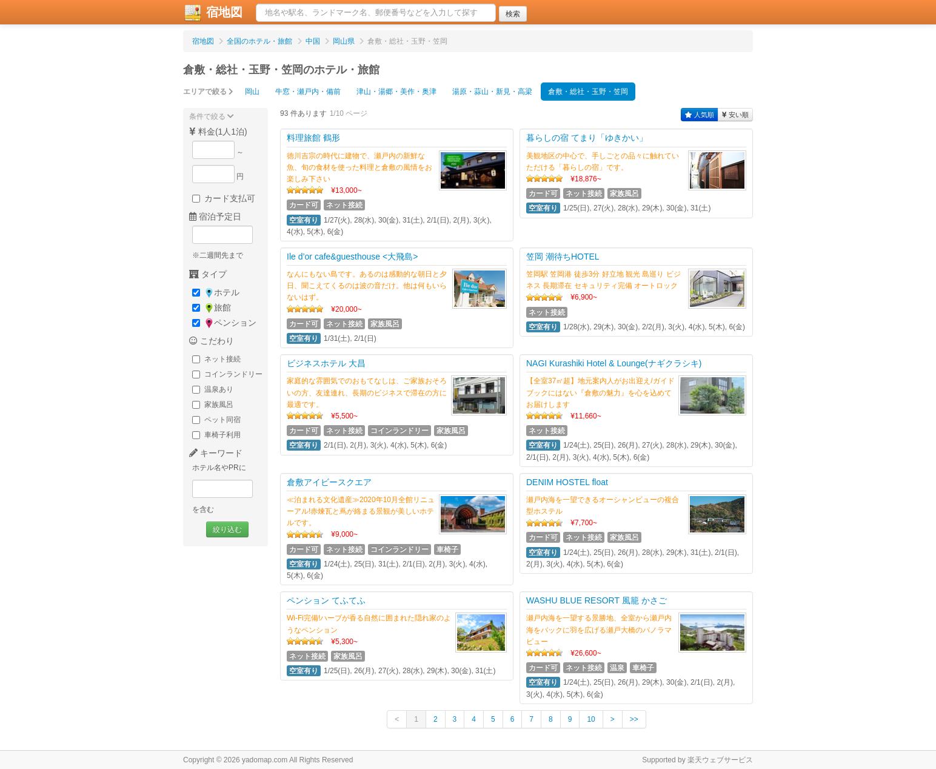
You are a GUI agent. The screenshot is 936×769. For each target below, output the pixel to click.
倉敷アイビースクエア (329, 482)
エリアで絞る (208, 91)
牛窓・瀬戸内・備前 (308, 91)
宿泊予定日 (215, 216)
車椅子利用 (216, 435)
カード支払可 (223, 198)
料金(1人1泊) (218, 131)
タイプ (208, 274)
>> (634, 719)
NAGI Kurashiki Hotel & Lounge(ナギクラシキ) (613, 363)
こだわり (211, 341)
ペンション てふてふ (326, 600)
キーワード (215, 453)
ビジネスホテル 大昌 (326, 363)
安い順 (735, 114)
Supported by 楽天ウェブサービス (697, 760)
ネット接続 (216, 359)
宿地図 (212, 12)
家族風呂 (212, 404)
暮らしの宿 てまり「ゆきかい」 (586, 138)
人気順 (699, 114)
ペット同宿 (216, 419)
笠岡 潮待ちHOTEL (563, 256)
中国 (313, 41)
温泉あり (212, 389)
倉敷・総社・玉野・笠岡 (588, 91)
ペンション (224, 323)
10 (591, 719)
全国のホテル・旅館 (259, 41)
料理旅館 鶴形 (313, 138)
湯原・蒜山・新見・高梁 (492, 91)
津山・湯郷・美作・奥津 (396, 91)
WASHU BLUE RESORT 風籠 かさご (596, 600)
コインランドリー (227, 374)
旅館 (211, 308)
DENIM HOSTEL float (567, 482)
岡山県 (344, 41)
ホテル (215, 292)
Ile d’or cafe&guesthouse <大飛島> (352, 256)
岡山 (252, 91)
